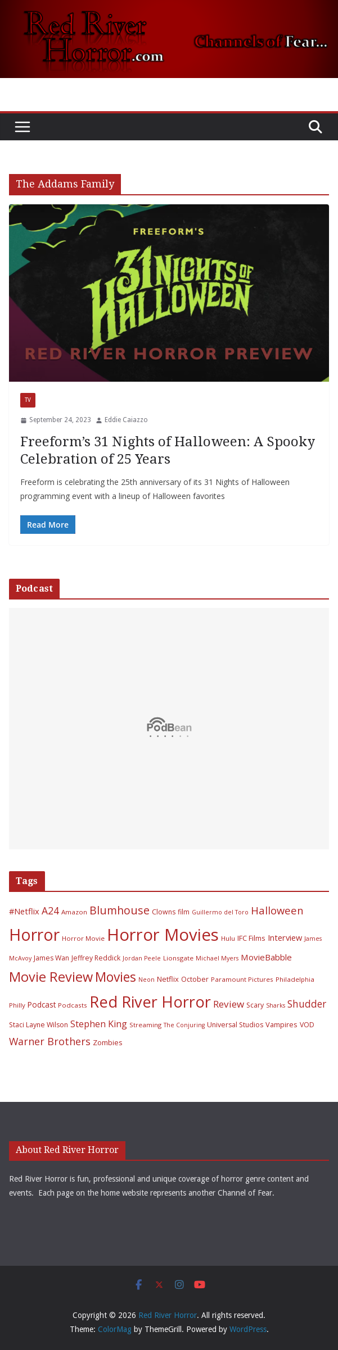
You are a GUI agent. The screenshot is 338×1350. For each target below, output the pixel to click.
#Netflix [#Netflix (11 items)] (24, 911)
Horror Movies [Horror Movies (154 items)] (163, 934)
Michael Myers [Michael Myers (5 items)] (217, 958)
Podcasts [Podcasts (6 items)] (72, 1005)
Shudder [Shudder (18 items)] (306, 1003)
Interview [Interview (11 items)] (285, 937)
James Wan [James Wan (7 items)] (51, 958)
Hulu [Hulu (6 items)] (228, 938)
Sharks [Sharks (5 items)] (275, 1005)
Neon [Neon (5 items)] (146, 979)
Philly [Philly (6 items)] (17, 1005)
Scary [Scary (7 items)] (255, 1005)
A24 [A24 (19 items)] (50, 910)
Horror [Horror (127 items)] (34, 934)
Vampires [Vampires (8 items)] (281, 1024)
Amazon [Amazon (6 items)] (74, 912)
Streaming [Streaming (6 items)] (145, 1024)
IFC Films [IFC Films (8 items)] (251, 938)
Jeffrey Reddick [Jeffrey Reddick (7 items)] (95, 958)
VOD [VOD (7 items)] (307, 1024)
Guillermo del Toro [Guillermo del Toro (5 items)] (220, 912)
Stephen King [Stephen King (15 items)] (98, 1024)
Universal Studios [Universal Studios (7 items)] (235, 1024)
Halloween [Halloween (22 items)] (277, 910)
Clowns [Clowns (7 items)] (163, 912)
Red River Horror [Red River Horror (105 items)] (150, 1001)
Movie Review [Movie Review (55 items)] (51, 977)
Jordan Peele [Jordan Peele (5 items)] (142, 958)
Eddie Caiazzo (126, 420)
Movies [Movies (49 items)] (115, 977)
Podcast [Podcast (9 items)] (42, 1004)
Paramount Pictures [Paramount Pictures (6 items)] (242, 979)
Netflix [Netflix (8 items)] (168, 979)
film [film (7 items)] (184, 912)
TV (28, 400)
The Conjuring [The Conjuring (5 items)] (184, 1025)
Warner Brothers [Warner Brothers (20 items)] (50, 1041)
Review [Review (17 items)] (228, 1003)
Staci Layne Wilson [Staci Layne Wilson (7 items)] (38, 1024)
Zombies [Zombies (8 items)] (108, 1042)
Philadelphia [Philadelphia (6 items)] (295, 979)
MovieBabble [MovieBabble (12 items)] (266, 957)
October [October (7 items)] (195, 979)
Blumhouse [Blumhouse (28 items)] (119, 910)
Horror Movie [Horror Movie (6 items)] (83, 938)
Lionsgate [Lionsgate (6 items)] (178, 958)
